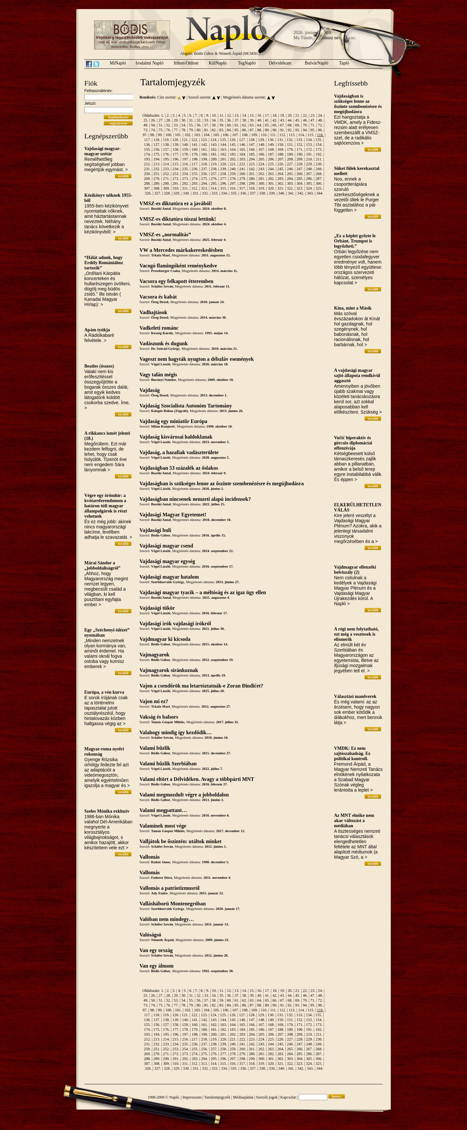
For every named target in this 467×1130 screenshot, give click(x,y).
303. (290, 183)
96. (320, 130)
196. (176, 159)
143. (213, 144)
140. (185, 144)
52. (168, 125)
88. (259, 130)
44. (290, 120)
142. (204, 144)
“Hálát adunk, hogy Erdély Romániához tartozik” (103, 262)
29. (176, 120)
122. (194, 139)
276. (213, 178)
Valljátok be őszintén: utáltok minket (180, 841)
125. (223, 139)
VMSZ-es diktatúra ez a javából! (175, 203)
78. (183, 130)
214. (166, 164)
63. (252, 125)
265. (290, 173)
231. (147, 169)
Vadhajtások (153, 312)
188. (280, 154)
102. (188, 135)
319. (261, 188)
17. (267, 115)
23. (312, 115)
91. (282, 130)
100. (168, 135)
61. (236, 125)
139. (176, 144)
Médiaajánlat (243, 1097)
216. (185, 164)
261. (252, 173)
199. (204, 159)
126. (233, 139)
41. (267, 120)
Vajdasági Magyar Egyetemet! (172, 514)
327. (157, 193)
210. (309, 159)
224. (261, 164)
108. (245, 135)
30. (183, 120)
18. (274, 115)
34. (214, 120)
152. (299, 144)
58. (214, 125)
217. (195, 164)
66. (274, 125)
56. (199, 125)
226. (280, 164)
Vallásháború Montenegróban (172, 903)
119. (166, 139)
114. (301, 135)
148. (261, 144)
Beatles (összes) (99, 366)
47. (312, 120)
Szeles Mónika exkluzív (106, 811)
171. (299, 149)
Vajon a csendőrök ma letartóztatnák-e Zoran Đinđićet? (201, 686)
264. (280, 173)
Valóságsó (150, 934)
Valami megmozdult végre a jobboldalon (184, 794)
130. (271, 139)
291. (176, 183)
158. (176, 149)
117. (147, 139)
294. (204, 183)
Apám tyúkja (97, 329)
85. (236, 130)
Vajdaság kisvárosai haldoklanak (175, 437)
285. (299, 178)
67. (282, 125)
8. (202, 115)
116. (320, 135)
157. (166, 149)
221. (233, 164)
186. (261, 154)
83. (221, 130)
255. (195, 173)
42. (274, 120)
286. (309, 178)
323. (299, 188)
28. (168, 120)
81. (206, 130)
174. (147, 154)
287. (319, 178)
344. (320, 193)
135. (318, 139)
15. (252, 115)
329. (177, 193)
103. (197, 135)
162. (213, 149)
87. (252, 130)
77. (176, 130)
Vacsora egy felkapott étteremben (176, 281)
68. (290, 125)
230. (319, 164)
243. (261, 169)
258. (223, 173)
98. (152, 135)
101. (178, 135)
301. (271, 183)
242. (252, 169)
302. (280, 183)
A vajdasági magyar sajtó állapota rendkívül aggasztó (357, 375)
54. (183, 125)
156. (156, 149)
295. (213, 183)
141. (195, 144)
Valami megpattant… (163, 810)
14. (244, 115)
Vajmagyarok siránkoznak (168, 670)
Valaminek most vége (162, 826)
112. (282, 135)
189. (290, 154)
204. (252, 159)
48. (320, 120)
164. (233, 149)
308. (156, 188)
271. (166, 178)
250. (147, 173)
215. (176, 164)
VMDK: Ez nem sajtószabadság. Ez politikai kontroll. (352, 753)
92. (290, 130)
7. (196, 115)
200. (214, 159)
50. (153, 125)
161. (204, 149)
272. (176, 178)
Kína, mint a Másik (353, 308)
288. (147, 183)
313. (204, 188)
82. (214, 130)
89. (267, 130)
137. (156, 144)
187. (271, 154)
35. (221, 120)
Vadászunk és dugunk (163, 343)
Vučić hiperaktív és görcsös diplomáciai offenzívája (353, 443)
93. (297, 130)
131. (280, 139)
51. (161, 125)
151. (290, 144)
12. (229, 115)
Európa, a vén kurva (104, 692)
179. (195, 154)
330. (186, 193)
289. (156, 183)
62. (244, 125)
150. (280, 144)
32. (199, 120)
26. (153, 120)
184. (242, 154)
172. (309, 149)
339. (272, 193)
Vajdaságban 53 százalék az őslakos (178, 468)
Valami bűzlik (154, 748)
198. (195, 159)
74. (153, 130)
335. (234, 193)
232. (156, 169)
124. (213, 139)
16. (259, 115)
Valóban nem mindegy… (166, 919)
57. (206, 125)
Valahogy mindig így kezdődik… (175, 732)
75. (161, 130)
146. (242, 144)
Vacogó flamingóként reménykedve (178, 265)
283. (280, 178)
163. (223, 149)
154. (319, 144)
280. (252, 178)
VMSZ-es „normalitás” (165, 234)
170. (290, 149)
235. (185, 169)
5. (185, 115)
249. (319, 169)
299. (252, 183)
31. (191, 120)
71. (312, 125)
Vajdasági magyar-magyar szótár (102, 151)
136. (147, 144)
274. (195, 178)
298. (242, 183)
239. (223, 169)
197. (185, 159)
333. (214, 193)
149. (271, 144)
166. (252, 149)
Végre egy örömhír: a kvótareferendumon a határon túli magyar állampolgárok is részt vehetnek (105, 506)
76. (168, 130)
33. (206, 120)
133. (299, 139)
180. (204, 154)
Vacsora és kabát (158, 297)
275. (204, 178)
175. (156, 154)
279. (242, 178)
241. (242, 169)
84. (229, 130)
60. (229, 125)
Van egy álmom (156, 966)
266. (299, 173)
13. (236, 115)
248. (309, 169)
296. (223, 183)
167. (261, 149)
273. (185, 178)
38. (244, 120)
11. (222, 115)
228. (299, 164)
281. (261, 178)
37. (236, 120)
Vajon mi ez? (153, 701)
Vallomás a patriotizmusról (169, 888)
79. (191, 130)
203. (242, 159)
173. (319, 149)
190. (299, 154)
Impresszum (192, 1097)
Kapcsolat (288, 1097)
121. (185, 139)
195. (166, 159)
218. (204, 164)
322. (290, 188)
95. (312, 130)
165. (242, 149)
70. (305, 125)
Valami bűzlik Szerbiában (168, 763)
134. (309, 139)
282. (271, 178)
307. (147, 188)
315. (223, 188)
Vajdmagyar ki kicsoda (164, 639)
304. (299, 183)
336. (243, 193)
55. (191, 125)
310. (176, 188)
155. (147, 149)
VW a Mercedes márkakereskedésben (181, 250)
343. (310, 193)
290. (166, 183)
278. (233, 178)
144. (223, 144)
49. (145, 125)
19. (282, 115)
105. (216, 135)
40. (259, 120)
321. (280, 188)
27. (161, 120)
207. (281, 159)
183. (233, 154)
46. (305, 120)
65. (267, 125)
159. (185, 149)
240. (233, 169)
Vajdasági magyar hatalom (169, 577)
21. (297, 115)
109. (254, 135)
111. (273, 135)
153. (309, 144)
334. (224, 193)
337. (253, 193)
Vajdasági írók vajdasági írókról (175, 623)
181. (213, 154)
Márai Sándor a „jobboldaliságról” (102, 565)
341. (291, 193)
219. (213, 164)
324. (309, 188)
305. (309, 183)
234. (176, 169)
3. (173, 115)
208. (290, 159)
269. (147, 178)
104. (207, 135)
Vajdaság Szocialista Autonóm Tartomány (185, 405)
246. (290, 169)
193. (147, 159)
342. (300, 193)
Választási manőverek (355, 696)
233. (166, 169)
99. (160, 135)
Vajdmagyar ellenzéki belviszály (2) (355, 570)
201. (223, 159)
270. (156, 178)
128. (251, 139)
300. (261, 183)
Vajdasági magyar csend (166, 545)
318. (252, 188)
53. (176, 125)
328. (167, 193)
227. (290, 164)
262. (261, 173)
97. (145, 135)
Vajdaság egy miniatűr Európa (173, 421)
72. (320, 125)
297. (233, 183)
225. (271, 164)
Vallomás (149, 857)
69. (297, 125)
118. (156, 139)
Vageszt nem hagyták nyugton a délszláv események (196, 359)
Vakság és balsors (158, 717)
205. (261, 159)
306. (319, 183)
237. (204, 169)
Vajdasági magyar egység (167, 561)
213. (156, 164)
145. (233, 144)
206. (271, 159)
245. (280, 169)
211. (319, 159)
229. (309, 164)
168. (271, 149)
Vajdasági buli (155, 530)
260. (242, 173)
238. (213, 169)
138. (166, 144)
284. (290, 178)
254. (185, 173)
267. (309, 173)
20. (290, 115)
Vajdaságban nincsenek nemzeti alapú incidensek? (195, 499)
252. (166, 173)
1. (162, 115)
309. (166, 188)
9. (207, 115)
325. (319, 188)
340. (281, 193)
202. (233, 159)
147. (252, 144)
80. (199, 130)
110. (264, 135)
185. (252, 154)
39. (252, 120)
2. (168, 115)
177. (176, 154)
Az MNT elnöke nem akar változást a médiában (354, 820)
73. (145, 130)
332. (205, 193)
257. (213, 173)
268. (319, 173)
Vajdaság (149, 390)
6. (190, 115)
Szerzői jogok (267, 1097)
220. (223, 164)
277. (223, 178)
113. (292, 135)
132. (290, 139)
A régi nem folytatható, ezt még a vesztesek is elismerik (356, 634)
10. (214, 115)
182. (223, 154)
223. (252, 164)
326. (148, 193)
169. (280, 149)
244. (271, 169)
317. (242, 188)
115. (310, 135)
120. (175, 139)
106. (225, 135)
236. (195, 169)
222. (242, 164)
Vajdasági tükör (157, 608)
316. (233, 188)
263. (271, 173)
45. (297, 120)
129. (261, 139)
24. (320, 115)
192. (319, 154)
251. (156, 173)
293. (195, 183)
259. (233, 173)
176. (166, 154)
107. (235, 135)
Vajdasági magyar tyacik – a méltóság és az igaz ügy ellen (202, 592)
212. (147, 164)
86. (244, 130)
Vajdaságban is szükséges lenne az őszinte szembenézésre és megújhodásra (221, 483)
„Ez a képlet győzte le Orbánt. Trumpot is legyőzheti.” (355, 241)
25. (145, 120)
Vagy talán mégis (158, 374)
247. (299, 169)
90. (274, 130)
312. (194, 188)
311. (185, 188)
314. (213, 188)
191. (309, 154)
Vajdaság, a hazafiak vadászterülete (179, 452)
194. (156, 159)
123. (204, 139)
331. (195, 193)
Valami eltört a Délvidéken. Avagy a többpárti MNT (196, 779)
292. (185, 183)
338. (262, 193)
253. (176, 173)
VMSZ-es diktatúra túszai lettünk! (177, 219)
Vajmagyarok (154, 654)
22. (305, 115)
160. (195, 149)
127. (242, 139)
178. (185, 154)
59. (221, 125)
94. (305, 130)
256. (204, 173)
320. (271, 188)
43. (282, 120)
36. (229, 120)
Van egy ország (156, 950)
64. (259, 125)
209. (299, 159)
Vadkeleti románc (158, 328)
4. (179, 115)
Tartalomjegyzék (217, 1097)
